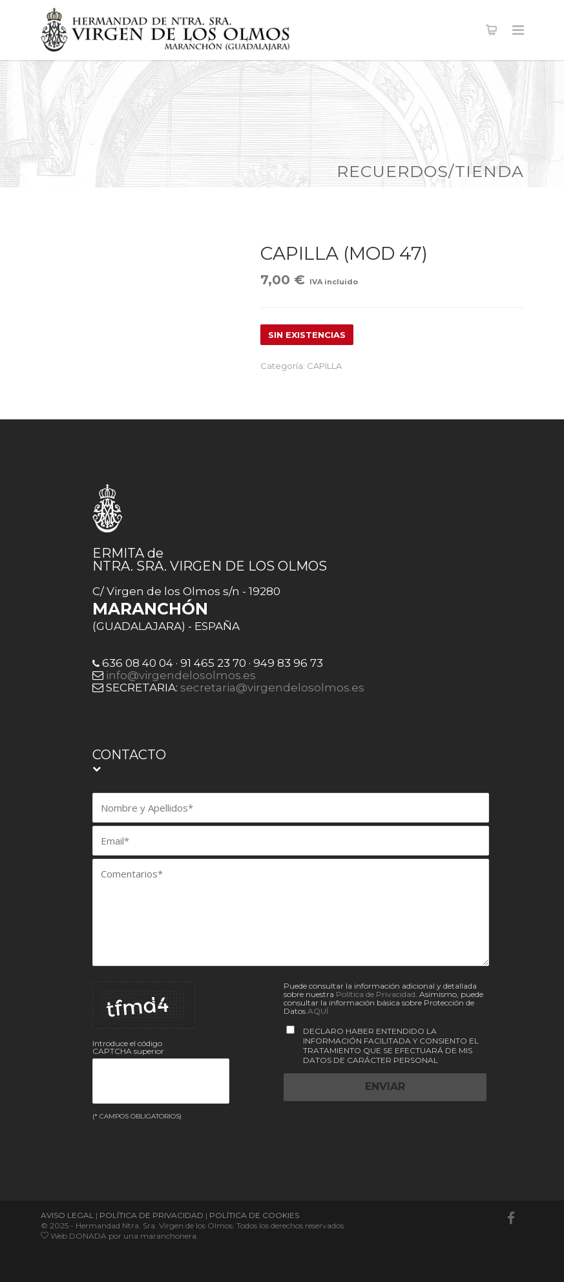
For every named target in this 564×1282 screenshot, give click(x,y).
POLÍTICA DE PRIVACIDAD (151, 1215)
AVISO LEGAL (67, 1215)
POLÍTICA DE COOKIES (254, 1215)
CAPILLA (324, 366)
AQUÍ (318, 1011)
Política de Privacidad (375, 994)
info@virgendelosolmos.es (181, 675)
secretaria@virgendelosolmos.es (272, 687)
